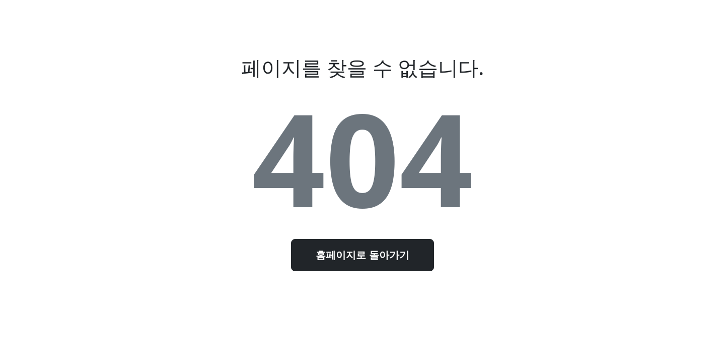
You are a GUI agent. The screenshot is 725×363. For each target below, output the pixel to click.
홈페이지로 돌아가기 (362, 255)
